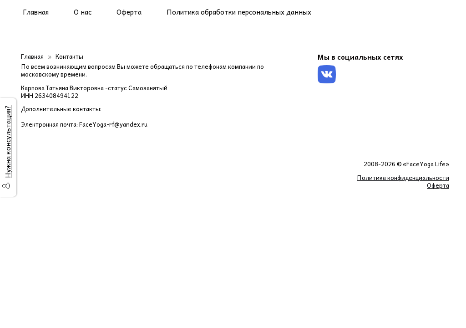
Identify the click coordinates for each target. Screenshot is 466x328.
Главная (36, 11)
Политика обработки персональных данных (239, 11)
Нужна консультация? (7, 141)
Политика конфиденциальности (403, 177)
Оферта (129, 11)
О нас (82, 11)
